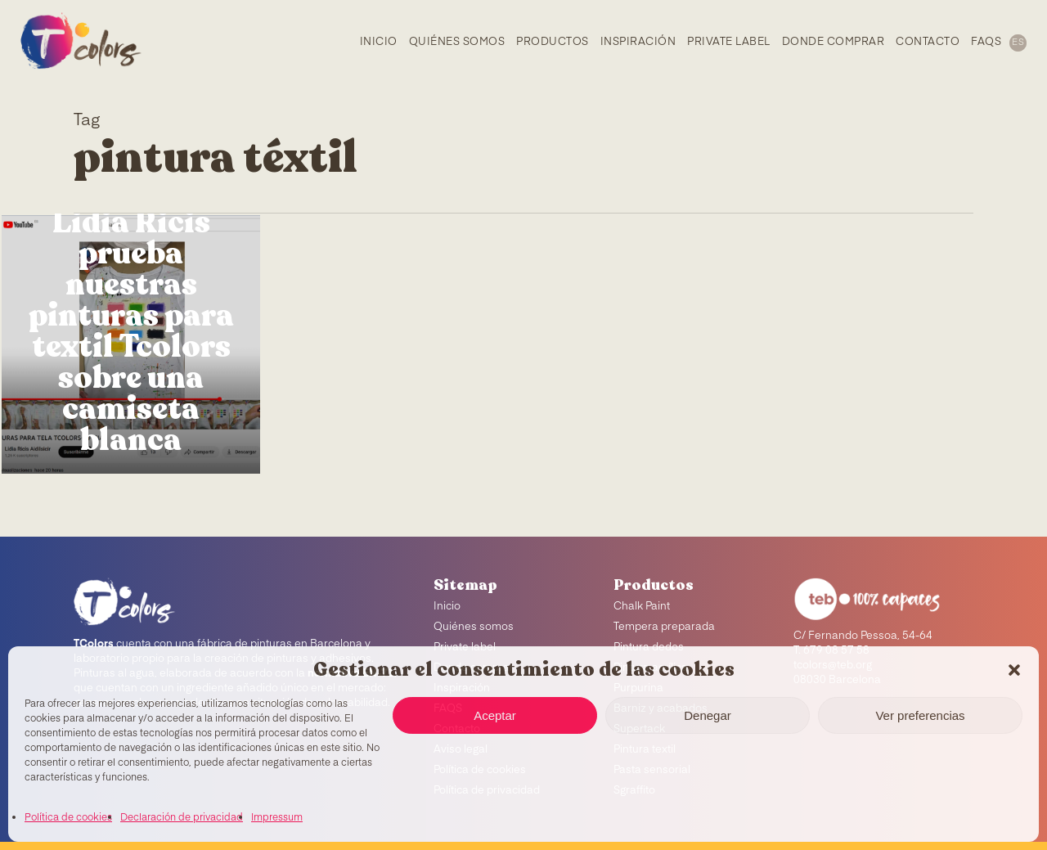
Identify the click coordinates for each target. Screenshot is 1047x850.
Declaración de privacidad (181, 818)
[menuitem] (1017, 41)
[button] (1014, 670)
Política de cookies (68, 818)
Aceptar (495, 715)
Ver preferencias (919, 715)
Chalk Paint (641, 606)
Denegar (707, 715)
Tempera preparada (664, 627)
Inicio (447, 606)
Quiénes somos (474, 627)
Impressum (277, 818)
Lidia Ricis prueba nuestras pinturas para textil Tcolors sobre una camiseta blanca (131, 331)
